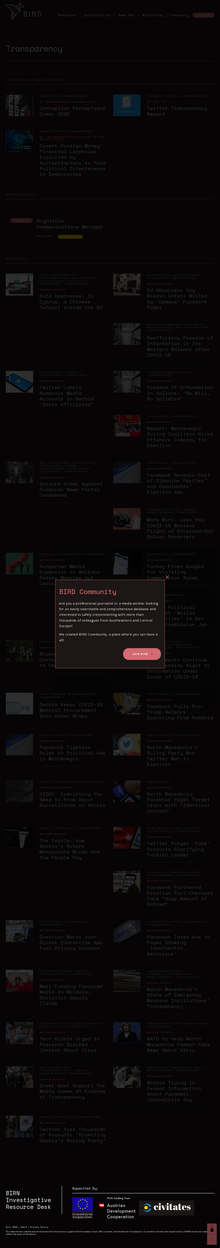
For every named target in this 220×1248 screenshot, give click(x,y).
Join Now (140, 653)
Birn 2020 (11, 1227)
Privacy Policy (39, 1227)
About (24, 1227)
